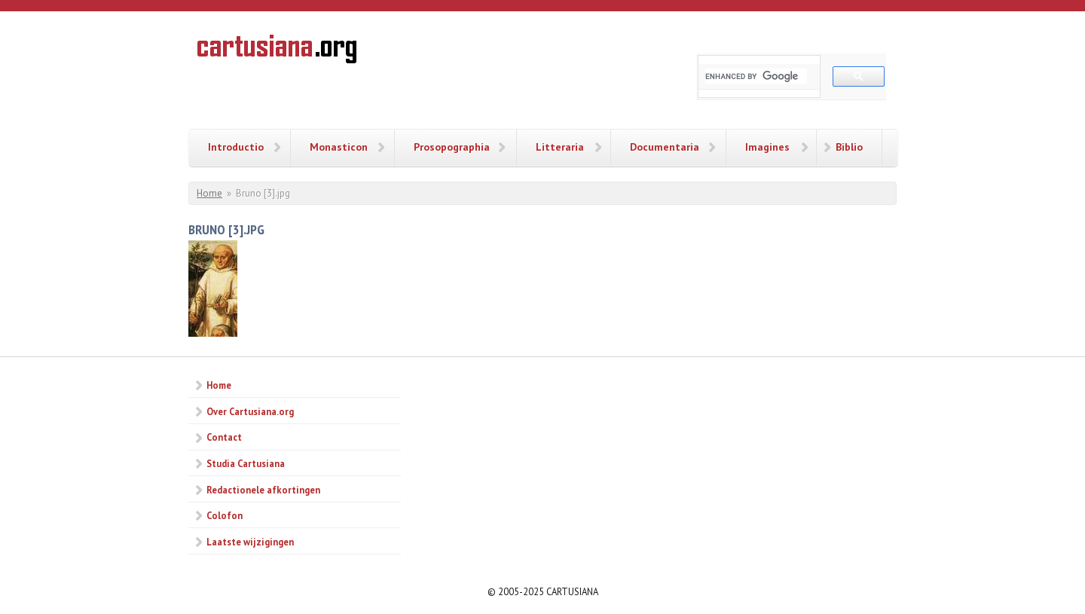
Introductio (236, 147)
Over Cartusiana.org (250, 411)
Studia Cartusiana (245, 463)
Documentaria (664, 147)
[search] (756, 76)
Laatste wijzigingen (250, 542)
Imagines (767, 147)
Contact (224, 437)
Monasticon (339, 147)
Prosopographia (452, 147)
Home (209, 193)
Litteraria (560, 147)
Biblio (849, 147)
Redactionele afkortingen (263, 490)
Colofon (224, 515)
